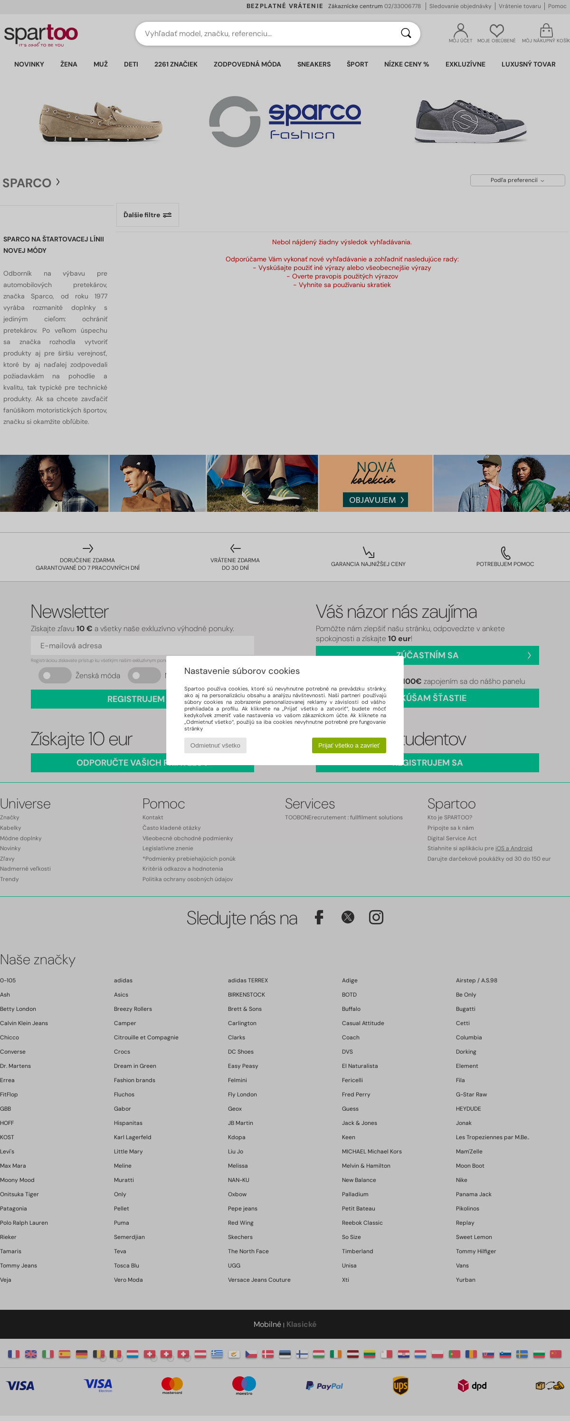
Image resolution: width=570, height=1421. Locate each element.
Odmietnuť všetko (215, 745)
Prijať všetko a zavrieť (349, 745)
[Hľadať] (406, 34)
